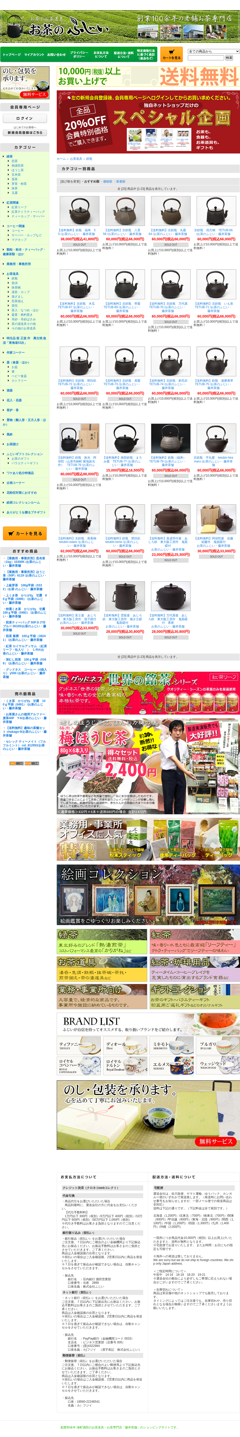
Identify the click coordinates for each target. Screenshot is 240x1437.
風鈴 (10, 434)
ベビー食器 (19, 376)
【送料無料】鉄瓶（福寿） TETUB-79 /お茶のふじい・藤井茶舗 (169, 461)
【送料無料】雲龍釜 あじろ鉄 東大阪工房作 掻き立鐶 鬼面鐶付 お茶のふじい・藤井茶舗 (124, 621)
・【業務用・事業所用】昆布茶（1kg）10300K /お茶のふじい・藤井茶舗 (24, 562)
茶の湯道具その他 (24, 324)
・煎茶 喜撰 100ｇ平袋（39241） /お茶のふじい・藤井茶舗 (24, 638)
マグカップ (19, 240)
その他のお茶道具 (24, 328)
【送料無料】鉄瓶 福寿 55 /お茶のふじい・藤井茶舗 (76, 232)
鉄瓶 (15, 278)
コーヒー (18, 230)
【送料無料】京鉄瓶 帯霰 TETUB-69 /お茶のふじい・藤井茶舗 (123, 307)
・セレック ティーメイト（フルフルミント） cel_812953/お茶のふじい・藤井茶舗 (24, 745)
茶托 (15, 305)
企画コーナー (16, 483)
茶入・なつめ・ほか (25, 310)
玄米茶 (16, 174)
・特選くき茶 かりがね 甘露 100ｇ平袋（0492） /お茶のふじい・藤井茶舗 (25, 612)
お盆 (15, 367)
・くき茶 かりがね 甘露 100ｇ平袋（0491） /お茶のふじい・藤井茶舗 (24, 704)
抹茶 (15, 188)
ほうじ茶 (18, 170)
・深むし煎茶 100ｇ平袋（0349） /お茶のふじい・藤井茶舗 (24, 661)
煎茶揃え (18, 301)
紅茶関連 (13, 202)
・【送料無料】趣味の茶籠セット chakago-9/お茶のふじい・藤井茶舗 (25, 731)
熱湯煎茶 (18, 165)
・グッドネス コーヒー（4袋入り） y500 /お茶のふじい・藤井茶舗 (25, 673)
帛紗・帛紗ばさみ (24, 319)
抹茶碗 (16, 287)
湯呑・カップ (21, 292)
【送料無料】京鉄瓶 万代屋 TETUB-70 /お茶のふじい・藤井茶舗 (169, 307)
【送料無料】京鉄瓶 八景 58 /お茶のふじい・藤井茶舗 (123, 232)
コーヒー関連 (16, 226)
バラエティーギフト (25, 463)
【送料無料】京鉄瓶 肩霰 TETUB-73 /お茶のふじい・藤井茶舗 (123, 384)
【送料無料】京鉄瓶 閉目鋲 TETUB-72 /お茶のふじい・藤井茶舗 (78, 384)
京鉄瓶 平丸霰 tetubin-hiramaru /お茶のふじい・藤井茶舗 (213, 461)
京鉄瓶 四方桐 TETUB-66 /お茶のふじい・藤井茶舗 (213, 232)
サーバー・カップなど (27, 235)
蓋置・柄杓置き (22, 315)
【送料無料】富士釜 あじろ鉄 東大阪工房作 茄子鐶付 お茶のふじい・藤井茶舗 (78, 619)
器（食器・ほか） (19, 362)
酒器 (10, 390)
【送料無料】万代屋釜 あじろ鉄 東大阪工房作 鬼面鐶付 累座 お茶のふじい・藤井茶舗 (168, 621)
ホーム (61, 159)
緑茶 (10, 156)
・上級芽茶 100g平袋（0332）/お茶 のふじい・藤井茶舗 (22, 587)
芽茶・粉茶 (19, 184)
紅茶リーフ (19, 207)
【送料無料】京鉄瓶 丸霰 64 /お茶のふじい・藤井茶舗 (168, 232)
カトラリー (19, 380)
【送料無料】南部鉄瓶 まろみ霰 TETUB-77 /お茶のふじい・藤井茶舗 (122, 461)
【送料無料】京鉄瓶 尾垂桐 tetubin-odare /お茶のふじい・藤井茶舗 (78, 542)
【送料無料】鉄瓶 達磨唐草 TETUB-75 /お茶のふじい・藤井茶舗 (215, 384)
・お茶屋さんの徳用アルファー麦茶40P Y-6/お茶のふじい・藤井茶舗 (25, 718)
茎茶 (15, 179)
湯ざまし (18, 296)
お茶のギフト (21, 458)
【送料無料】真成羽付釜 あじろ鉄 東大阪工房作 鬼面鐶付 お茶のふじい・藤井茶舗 (168, 544)
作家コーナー (16, 352)
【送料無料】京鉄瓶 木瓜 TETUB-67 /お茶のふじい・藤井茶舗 (78, 307)
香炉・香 (13, 410)
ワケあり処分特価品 (20, 473)
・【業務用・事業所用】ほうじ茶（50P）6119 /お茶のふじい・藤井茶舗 (25, 575)
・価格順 (106, 181)
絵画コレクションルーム (23, 502)
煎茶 (15, 161)
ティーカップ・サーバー (28, 216)
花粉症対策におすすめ (22, 492)
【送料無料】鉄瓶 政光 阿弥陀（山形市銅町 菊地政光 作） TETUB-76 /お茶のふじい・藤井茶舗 (76, 463)
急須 (15, 283)
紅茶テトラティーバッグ (28, 212)
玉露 (15, 193)
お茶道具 (13, 274)
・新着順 (119, 181)
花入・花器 (14, 400)
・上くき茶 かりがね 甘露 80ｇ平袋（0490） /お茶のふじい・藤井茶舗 (25, 599)
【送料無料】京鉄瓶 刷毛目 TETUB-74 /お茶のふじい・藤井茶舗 (169, 384)
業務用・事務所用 (19, 264)
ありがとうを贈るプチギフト (26, 512)
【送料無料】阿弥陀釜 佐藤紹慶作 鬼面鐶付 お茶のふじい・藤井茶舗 (213, 542)
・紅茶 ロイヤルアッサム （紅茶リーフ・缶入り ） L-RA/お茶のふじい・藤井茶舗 (25, 649)
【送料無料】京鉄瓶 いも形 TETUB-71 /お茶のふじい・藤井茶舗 (215, 307)
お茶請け (13, 444)
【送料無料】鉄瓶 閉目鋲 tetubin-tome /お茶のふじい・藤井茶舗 (123, 542)
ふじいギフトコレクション (25, 454)
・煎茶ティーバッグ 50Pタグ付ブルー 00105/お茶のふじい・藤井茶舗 (24, 626)
